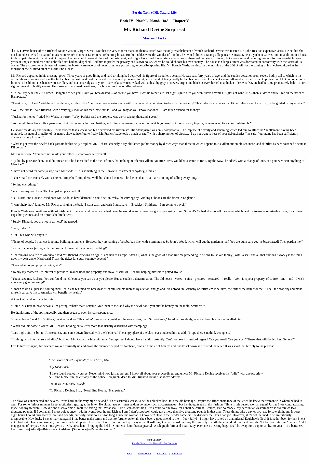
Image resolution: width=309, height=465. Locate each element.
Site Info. (162, 453)
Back (129, 453)
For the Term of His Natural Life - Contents (154, 443)
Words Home (145, 453)
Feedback (177, 453)
